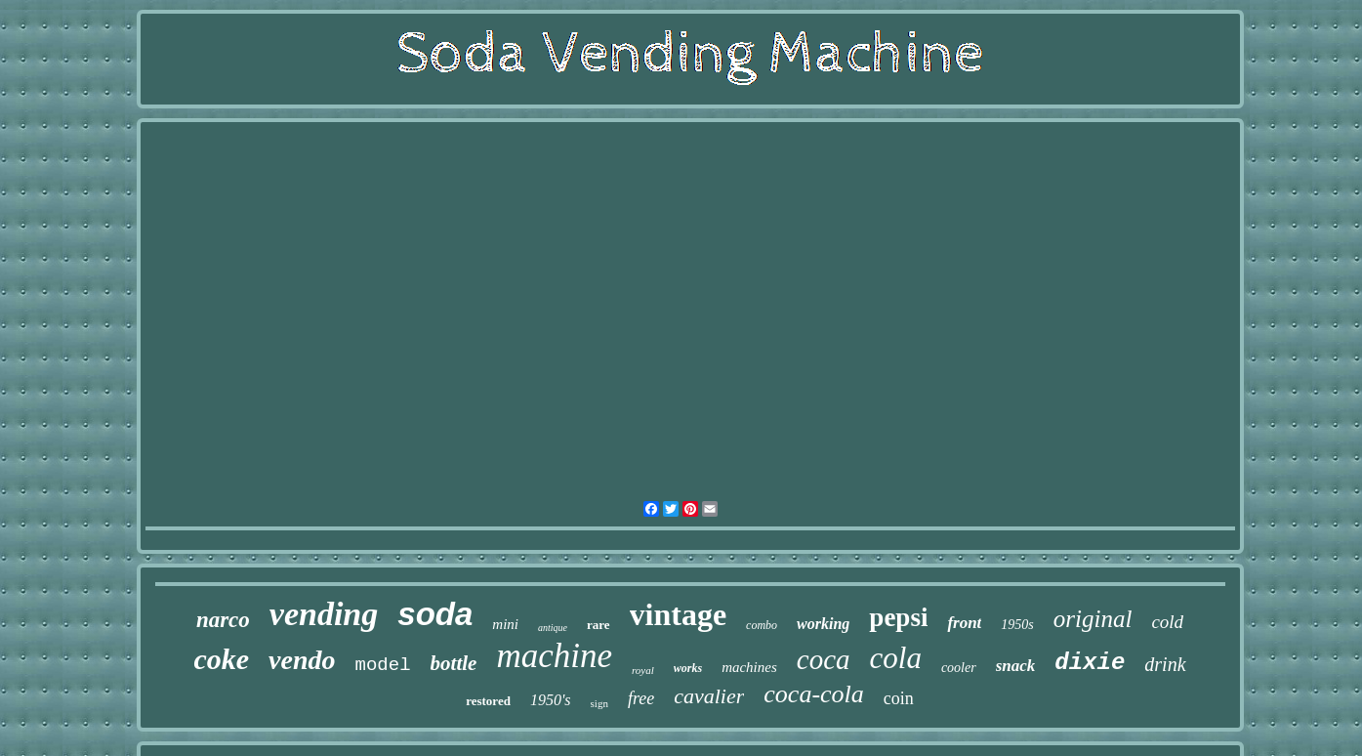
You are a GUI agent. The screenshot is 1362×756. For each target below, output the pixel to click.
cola (896, 658)
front (964, 622)
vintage (678, 614)
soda (435, 614)
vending (323, 614)
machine (554, 656)
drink (1164, 664)
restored (488, 700)
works (688, 668)
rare (598, 624)
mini (505, 624)
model (383, 665)
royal (643, 670)
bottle (454, 663)
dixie (1089, 663)
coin (899, 698)
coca (823, 659)
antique (552, 627)
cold (1167, 621)
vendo (301, 660)
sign (599, 703)
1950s (1017, 624)
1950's (550, 700)
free (641, 698)
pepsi (898, 617)
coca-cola (814, 694)
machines (749, 667)
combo (761, 625)
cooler (958, 667)
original (1093, 619)
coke (221, 659)
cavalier (709, 696)
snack (1016, 665)
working (823, 623)
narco (223, 620)
